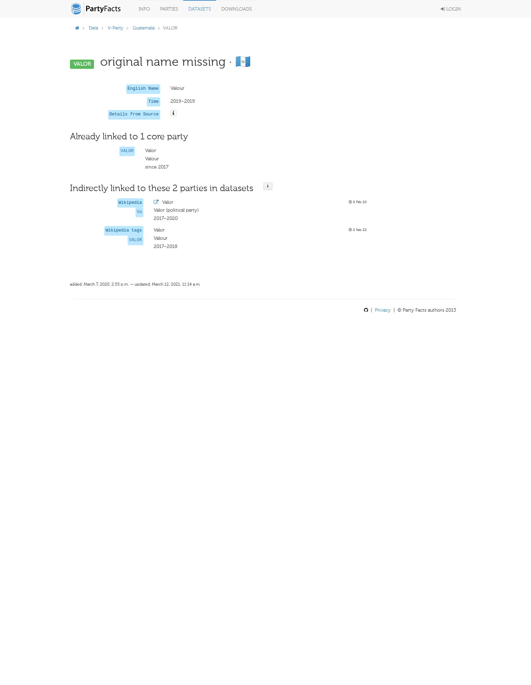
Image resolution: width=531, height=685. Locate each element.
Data (93, 27)
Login (451, 9)
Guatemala (144, 27)
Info (144, 9)
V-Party (115, 27)
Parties (169, 9)
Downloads (236, 9)
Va (139, 212)
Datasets (199, 9)
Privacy (383, 310)
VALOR (127, 151)
